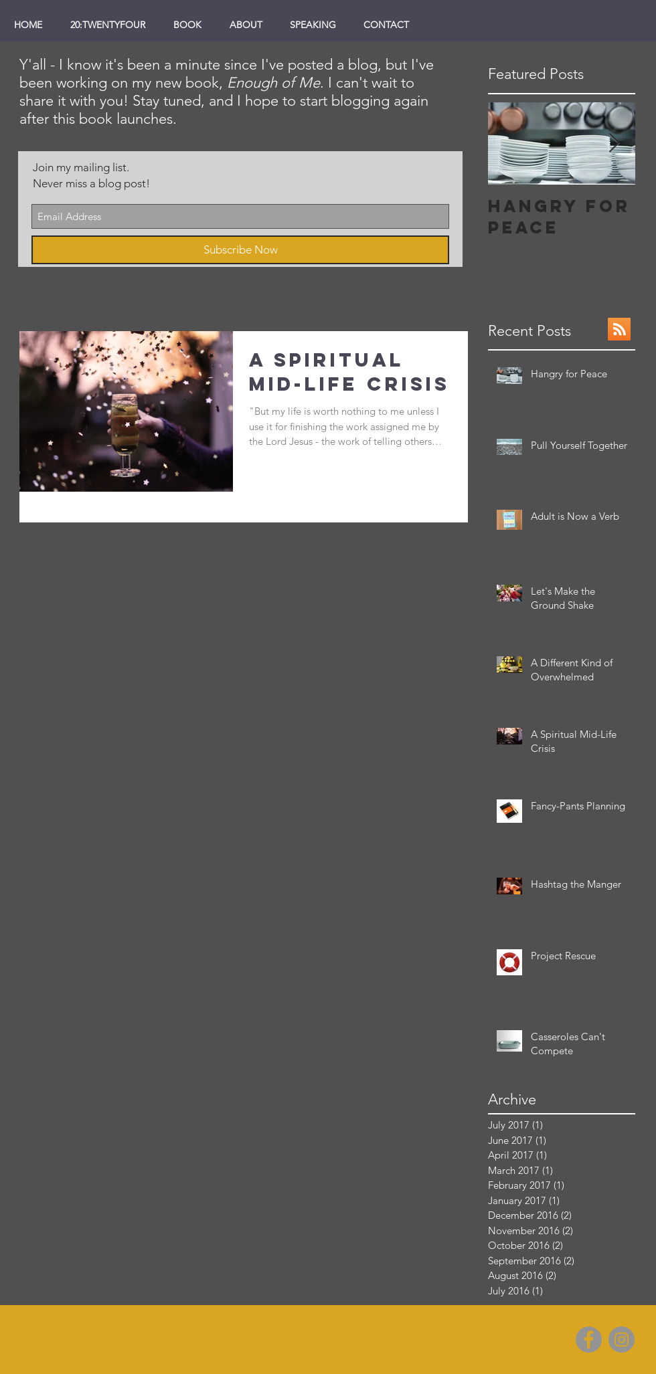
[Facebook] (589, 1340)
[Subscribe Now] (240, 249)
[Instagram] (621, 1340)
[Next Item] (614, 143)
